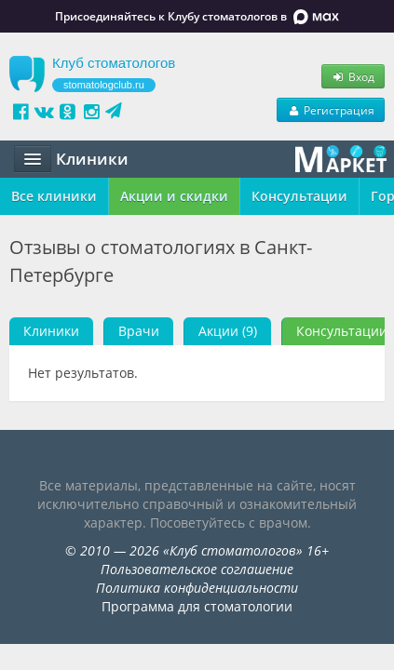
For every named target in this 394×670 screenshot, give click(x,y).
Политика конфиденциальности (197, 587)
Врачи (138, 331)
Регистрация (330, 109)
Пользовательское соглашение (197, 569)
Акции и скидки (174, 196)
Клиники (51, 331)
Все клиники (54, 196)
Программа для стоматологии (197, 606)
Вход (353, 76)
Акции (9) (227, 331)
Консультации (299, 196)
